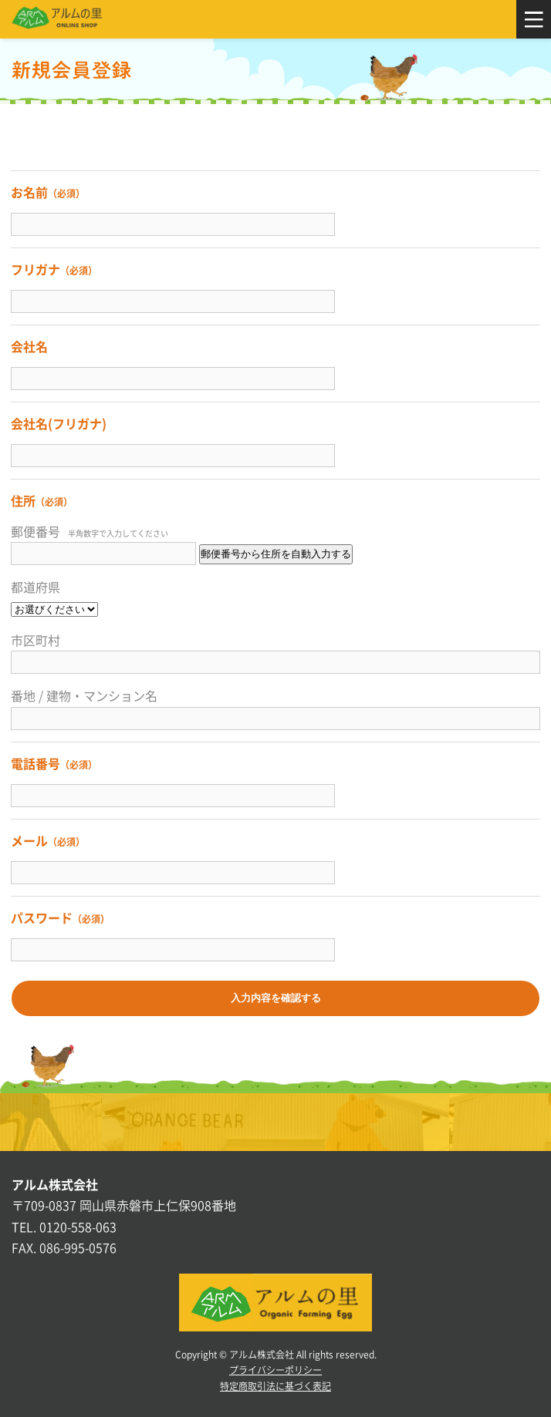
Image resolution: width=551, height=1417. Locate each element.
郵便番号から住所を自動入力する (276, 554)
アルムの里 (57, 19)
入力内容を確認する (276, 998)
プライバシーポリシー (275, 1370)
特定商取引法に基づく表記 (275, 1386)
